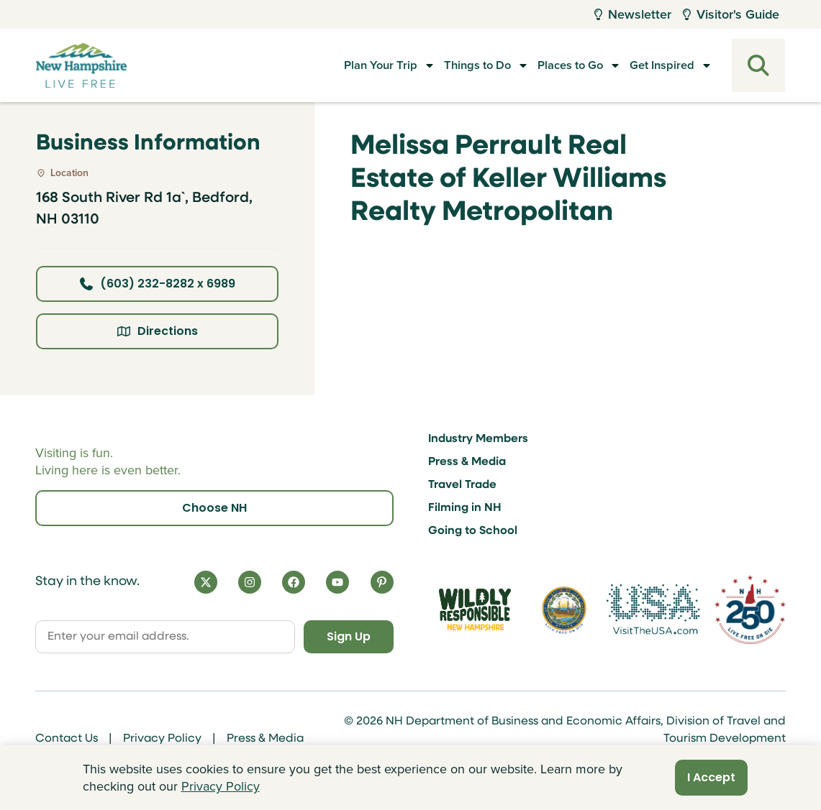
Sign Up (349, 636)
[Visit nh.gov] (564, 609)
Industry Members (478, 439)
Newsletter (632, 14)
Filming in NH (465, 508)
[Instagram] (249, 582)
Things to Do (447, 65)
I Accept (711, 777)
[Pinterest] (382, 582)
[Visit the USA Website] (653, 609)
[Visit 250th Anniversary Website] (750, 609)
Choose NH (214, 508)
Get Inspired (659, 65)
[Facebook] (293, 582)
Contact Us (66, 739)
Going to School (472, 531)
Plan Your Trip (338, 65)
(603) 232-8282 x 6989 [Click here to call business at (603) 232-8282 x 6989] (157, 283)
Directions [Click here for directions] (157, 331)
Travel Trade (462, 485)
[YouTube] (337, 582)
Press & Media (467, 462)
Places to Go (554, 65)
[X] (205, 582)
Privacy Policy (162, 739)
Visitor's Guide (731, 14)
